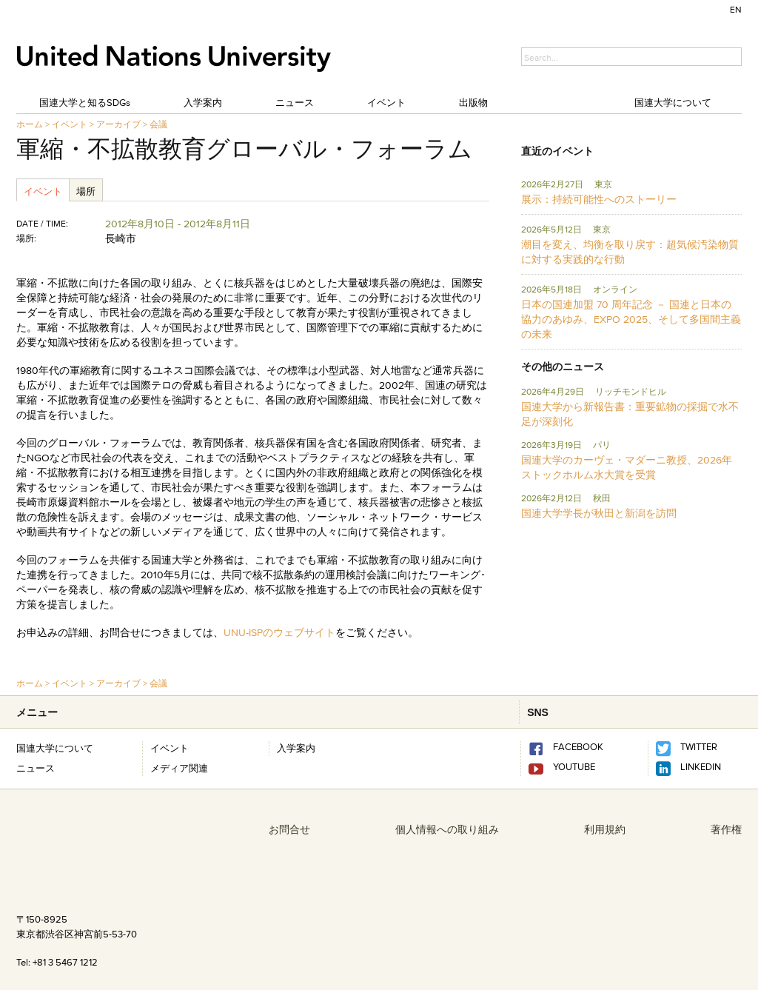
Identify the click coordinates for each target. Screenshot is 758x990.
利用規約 (604, 829)
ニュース (294, 102)
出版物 (473, 102)
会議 (158, 124)
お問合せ (289, 829)
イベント (386, 102)
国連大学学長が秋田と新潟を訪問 (599, 513)
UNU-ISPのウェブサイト (279, 632)
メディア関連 (179, 768)
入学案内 (203, 102)
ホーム (29, 124)
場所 (85, 191)
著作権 (726, 829)
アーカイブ (118, 124)
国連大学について (672, 102)
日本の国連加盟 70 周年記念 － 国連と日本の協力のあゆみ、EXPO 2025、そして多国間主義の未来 (631, 319)
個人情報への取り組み (447, 829)
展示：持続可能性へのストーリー (599, 199)
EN (736, 9)
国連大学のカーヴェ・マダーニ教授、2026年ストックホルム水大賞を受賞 (626, 467)
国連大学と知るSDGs (84, 102)
